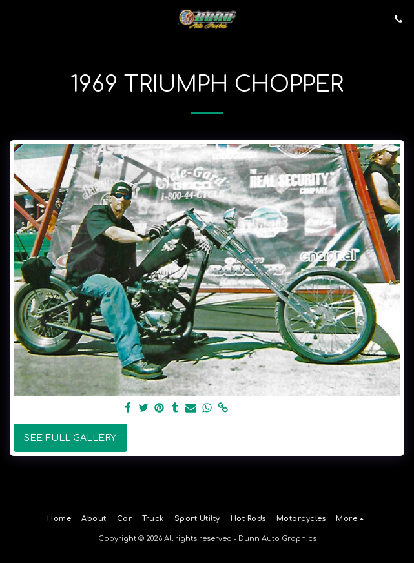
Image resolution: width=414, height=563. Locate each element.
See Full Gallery (70, 438)
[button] (14, 18)
